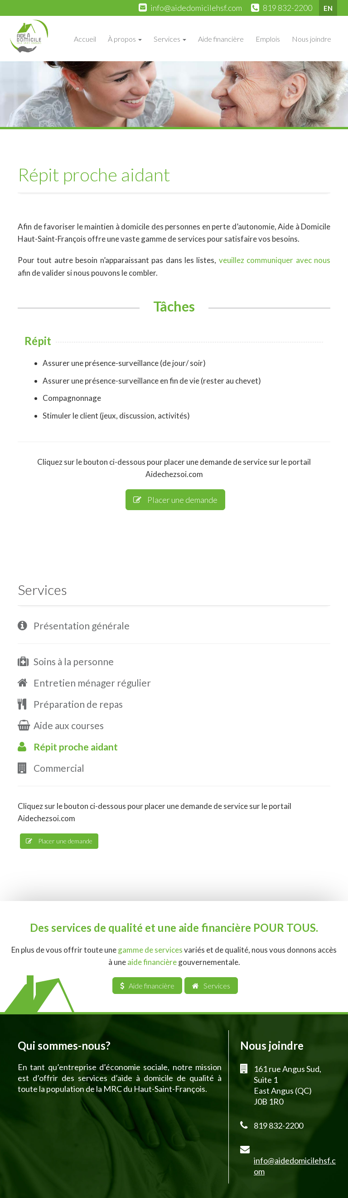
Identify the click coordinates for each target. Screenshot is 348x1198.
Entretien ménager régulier (92, 682)
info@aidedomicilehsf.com (196, 8)
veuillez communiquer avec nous (274, 260)
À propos (125, 38)
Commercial (59, 768)
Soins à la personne (74, 661)
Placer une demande (175, 500)
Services (170, 38)
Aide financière (221, 38)
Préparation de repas (78, 704)
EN (328, 8)
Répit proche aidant (76, 746)
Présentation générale (82, 625)
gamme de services (150, 950)
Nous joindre (311, 38)
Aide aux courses (69, 725)
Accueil (85, 38)
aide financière (152, 962)
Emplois (268, 38)
